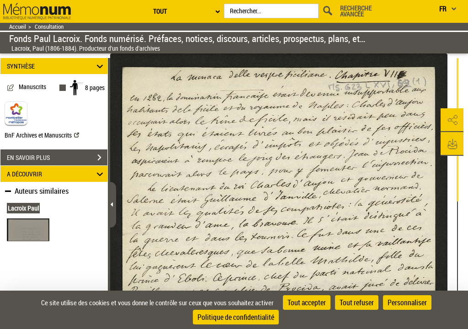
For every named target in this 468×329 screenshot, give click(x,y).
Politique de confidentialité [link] (235, 317)
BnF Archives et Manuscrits (42, 135)
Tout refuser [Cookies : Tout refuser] (357, 302)
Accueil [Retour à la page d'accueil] (17, 27)
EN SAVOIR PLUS (57, 157)
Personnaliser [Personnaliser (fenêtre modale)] (407, 302)
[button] (452, 120)
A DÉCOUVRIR (56, 174)
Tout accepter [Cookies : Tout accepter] (306, 302)
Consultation (49, 27)
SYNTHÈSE (56, 66)
